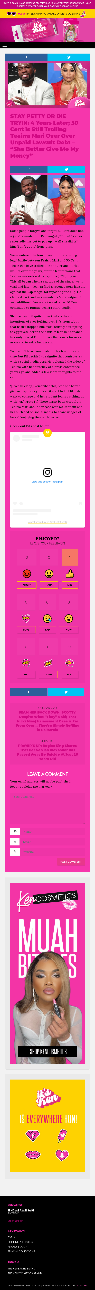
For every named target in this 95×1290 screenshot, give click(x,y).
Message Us (15, 1221)
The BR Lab (81, 1286)
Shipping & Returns (20, 1242)
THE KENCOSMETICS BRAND (25, 1273)
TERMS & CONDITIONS (21, 1251)
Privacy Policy (17, 1247)
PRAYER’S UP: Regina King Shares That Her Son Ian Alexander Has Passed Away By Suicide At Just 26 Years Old (47, 752)
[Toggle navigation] (4, 45)
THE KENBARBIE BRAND (21, 1268)
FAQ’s (11, 1237)
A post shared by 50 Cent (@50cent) (47, 522)
